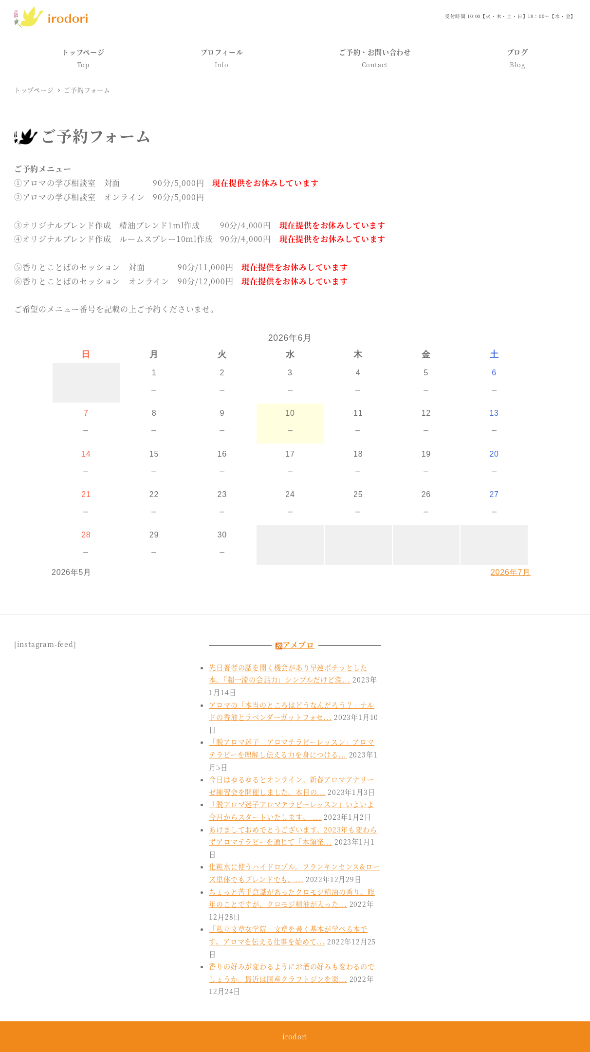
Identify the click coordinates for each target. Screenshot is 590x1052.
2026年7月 (511, 572)
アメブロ (298, 644)
